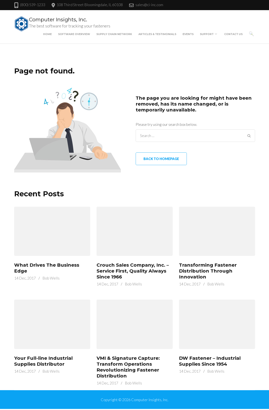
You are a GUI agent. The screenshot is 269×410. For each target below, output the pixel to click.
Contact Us (233, 34)
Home (47, 34)
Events (188, 34)
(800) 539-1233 (32, 4)
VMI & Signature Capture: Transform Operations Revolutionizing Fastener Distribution (128, 367)
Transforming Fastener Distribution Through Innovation (208, 271)
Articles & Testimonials (157, 34)
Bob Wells (51, 278)
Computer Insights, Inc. (58, 19)
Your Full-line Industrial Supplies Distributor (43, 361)
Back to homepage (161, 159)
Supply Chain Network (114, 34)
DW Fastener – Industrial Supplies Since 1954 (210, 361)
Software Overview (74, 34)
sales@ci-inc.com (149, 4)
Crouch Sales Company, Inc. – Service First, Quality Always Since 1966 (133, 271)
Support (207, 34)
